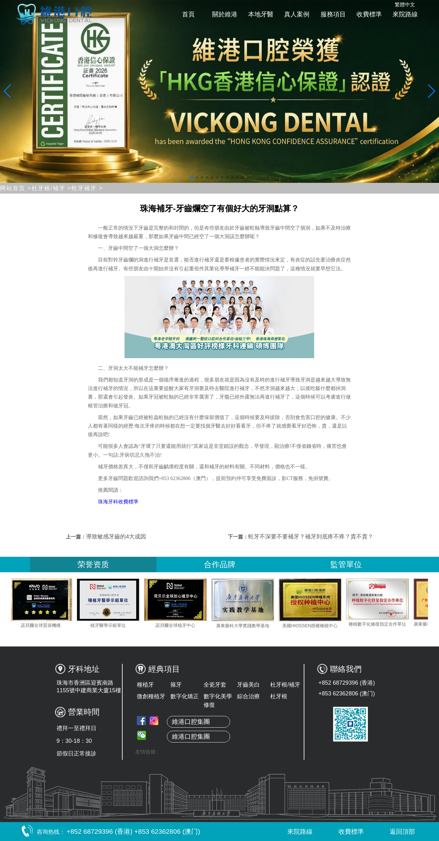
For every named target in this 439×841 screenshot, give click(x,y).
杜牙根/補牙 (285, 685)
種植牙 (145, 685)
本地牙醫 (260, 14)
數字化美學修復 (218, 700)
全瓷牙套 (215, 685)
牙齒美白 (248, 685)
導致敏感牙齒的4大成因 (116, 536)
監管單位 (346, 564)
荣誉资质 (93, 564)
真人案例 (296, 14)
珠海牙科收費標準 (118, 501)
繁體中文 (405, 4)
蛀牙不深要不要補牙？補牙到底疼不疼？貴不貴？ (310, 536)
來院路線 (405, 14)
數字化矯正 (184, 696)
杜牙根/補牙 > (52, 188)
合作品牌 (219, 564)
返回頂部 (395, 831)
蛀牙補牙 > (87, 188)
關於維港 (224, 14)
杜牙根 (278, 696)
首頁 (188, 14)
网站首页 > (16, 188)
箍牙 (176, 685)
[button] (192, 177)
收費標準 (369, 14)
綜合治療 (248, 696)
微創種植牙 (151, 696)
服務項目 (333, 14)
